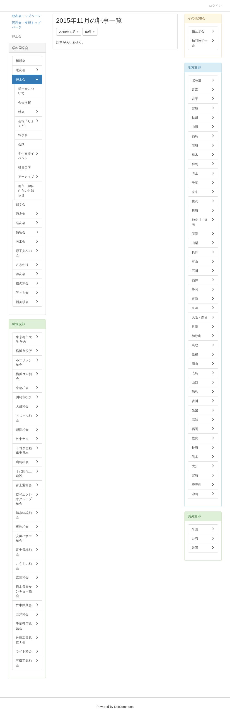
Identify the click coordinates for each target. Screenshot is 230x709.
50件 (89, 32)
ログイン (215, 5)
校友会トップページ (26, 16)
